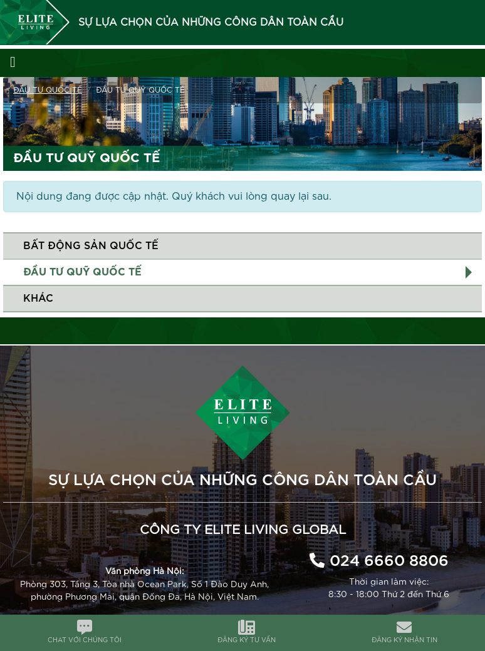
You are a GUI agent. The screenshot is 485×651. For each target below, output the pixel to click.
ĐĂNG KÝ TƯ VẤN (246, 640)
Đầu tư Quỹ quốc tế (82, 272)
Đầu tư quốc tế (47, 90)
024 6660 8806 (389, 561)
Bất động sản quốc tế (91, 246)
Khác (38, 299)
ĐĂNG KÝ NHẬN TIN (404, 640)
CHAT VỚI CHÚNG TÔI (85, 640)
